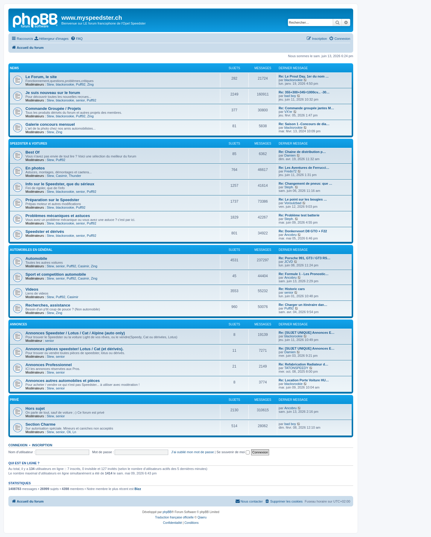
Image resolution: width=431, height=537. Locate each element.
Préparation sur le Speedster (52, 200)
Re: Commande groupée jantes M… (306, 108)
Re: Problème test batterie (299, 215)
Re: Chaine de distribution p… (302, 152)
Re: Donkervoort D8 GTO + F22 (303, 231)
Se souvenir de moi (233, 452)
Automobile (36, 258)
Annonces (18, 324)
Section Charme (40, 424)
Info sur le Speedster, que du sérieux (59, 184)
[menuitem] (51, 38)
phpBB (167, 512)
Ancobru (290, 234)
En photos (35, 168)
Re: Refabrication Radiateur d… (303, 364)
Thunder (75, 176)
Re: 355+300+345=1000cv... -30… (304, 92)
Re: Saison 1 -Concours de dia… (304, 124)
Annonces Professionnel (48, 364)
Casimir (61, 176)
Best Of (32, 152)
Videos (31, 289)
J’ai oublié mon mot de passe (192, 452)
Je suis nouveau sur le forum (52, 92)
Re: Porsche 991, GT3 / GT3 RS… (304, 258)
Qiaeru (202, 517)
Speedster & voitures (28, 143)
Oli (69, 432)
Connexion (18, 445)
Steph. (289, 187)
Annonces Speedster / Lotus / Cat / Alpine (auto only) (75, 333)
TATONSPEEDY (296, 368)
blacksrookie (65, 84)
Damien (290, 155)
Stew (50, 84)
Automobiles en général (31, 249)
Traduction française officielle (174, 517)
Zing (90, 84)
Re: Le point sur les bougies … (303, 199)
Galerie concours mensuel (50, 124)
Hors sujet (35, 408)
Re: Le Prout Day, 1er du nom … (304, 76)
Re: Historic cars (292, 289)
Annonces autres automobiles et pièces (62, 380)
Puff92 (81, 84)
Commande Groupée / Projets (53, 108)
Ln (74, 432)
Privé (14, 399)
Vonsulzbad (292, 203)
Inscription (42, 445)
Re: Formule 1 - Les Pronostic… (304, 274)
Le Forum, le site (41, 77)
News (14, 68)
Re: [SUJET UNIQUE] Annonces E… (307, 332)
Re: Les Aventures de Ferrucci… (304, 167)
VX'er (288, 111)
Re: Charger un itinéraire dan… (303, 305)
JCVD (288, 261)
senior (80, 100)
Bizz (137, 489)
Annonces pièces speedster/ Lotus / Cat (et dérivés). (74, 349)
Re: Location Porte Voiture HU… (304, 380)
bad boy (290, 96)
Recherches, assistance (47, 305)
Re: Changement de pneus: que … (305, 183)
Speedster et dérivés (44, 231)
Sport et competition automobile (55, 274)
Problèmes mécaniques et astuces (57, 215)
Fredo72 (290, 171)
